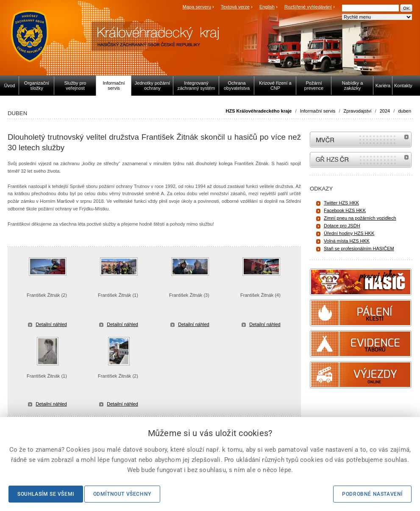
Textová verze (235, 6)
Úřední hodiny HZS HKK (349, 233)
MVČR (361, 139)
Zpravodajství (358, 110)
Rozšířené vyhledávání (308, 6)
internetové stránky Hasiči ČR (361, 160)
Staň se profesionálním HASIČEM (359, 248)
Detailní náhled (51, 324)
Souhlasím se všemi (45, 494)
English (267, 6)
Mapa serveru (197, 6)
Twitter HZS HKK (341, 202)
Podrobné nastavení (372, 494)
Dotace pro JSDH (342, 225)
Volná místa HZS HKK (347, 240)
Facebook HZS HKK (345, 210)
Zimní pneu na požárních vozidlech (360, 218)
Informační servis (318, 110)
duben (404, 110)
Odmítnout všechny (122, 494)
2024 (385, 110)
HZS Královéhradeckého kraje (259, 110)
